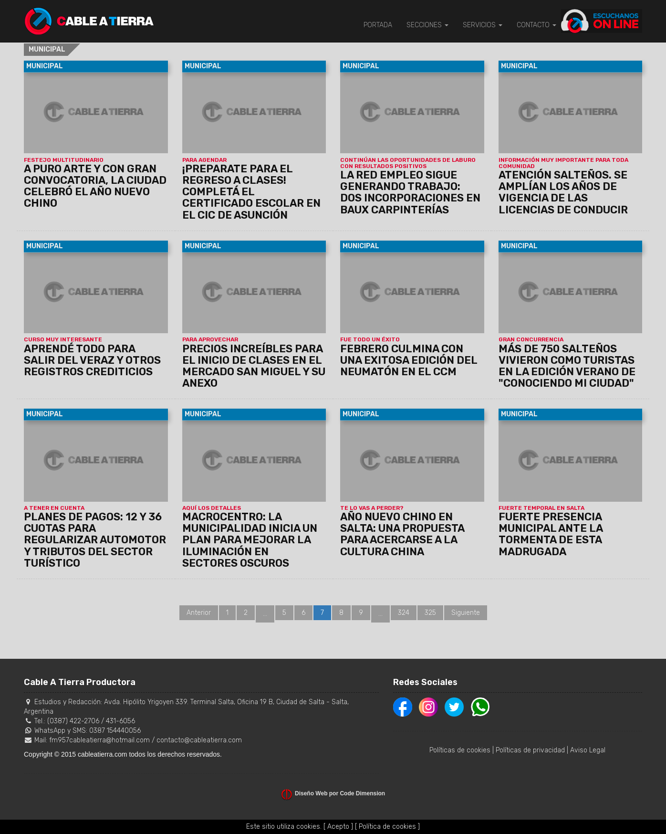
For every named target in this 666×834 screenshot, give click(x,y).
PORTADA (378, 25)
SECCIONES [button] (427, 25)
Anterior (199, 613)
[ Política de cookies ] (387, 827)
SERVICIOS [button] (482, 25)
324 (403, 613)
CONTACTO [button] (536, 25)
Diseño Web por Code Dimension (340, 793)
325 (430, 613)
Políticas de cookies (459, 750)
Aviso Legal (587, 750)
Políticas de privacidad (530, 750)
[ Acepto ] (338, 827)
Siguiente (465, 613)
